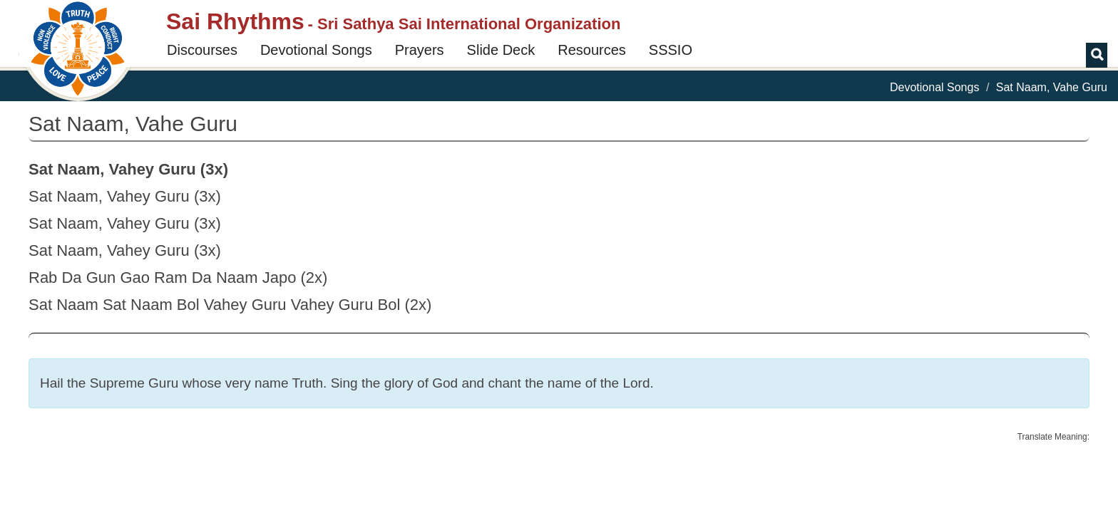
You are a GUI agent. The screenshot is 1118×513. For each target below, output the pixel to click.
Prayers (419, 50)
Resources (592, 50)
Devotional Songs (316, 50)
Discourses (202, 50)
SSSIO (670, 50)
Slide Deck (501, 50)
